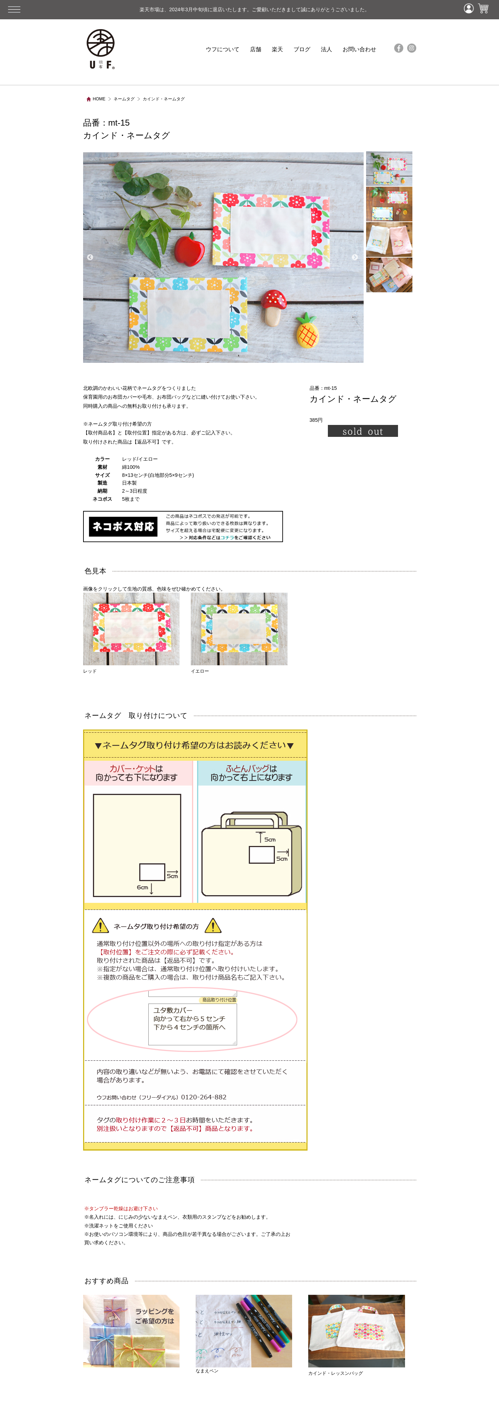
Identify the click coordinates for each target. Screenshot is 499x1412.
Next (354, 257)
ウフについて (223, 49)
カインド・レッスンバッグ (335, 1373)
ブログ (302, 49)
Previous (90, 257)
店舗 (255, 49)
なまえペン (244, 1334)
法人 (326, 49)
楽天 (277, 49)
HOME (99, 98)
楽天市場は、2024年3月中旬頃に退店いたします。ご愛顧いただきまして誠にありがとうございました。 (229, 9)
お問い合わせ (359, 49)
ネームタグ (124, 98)
